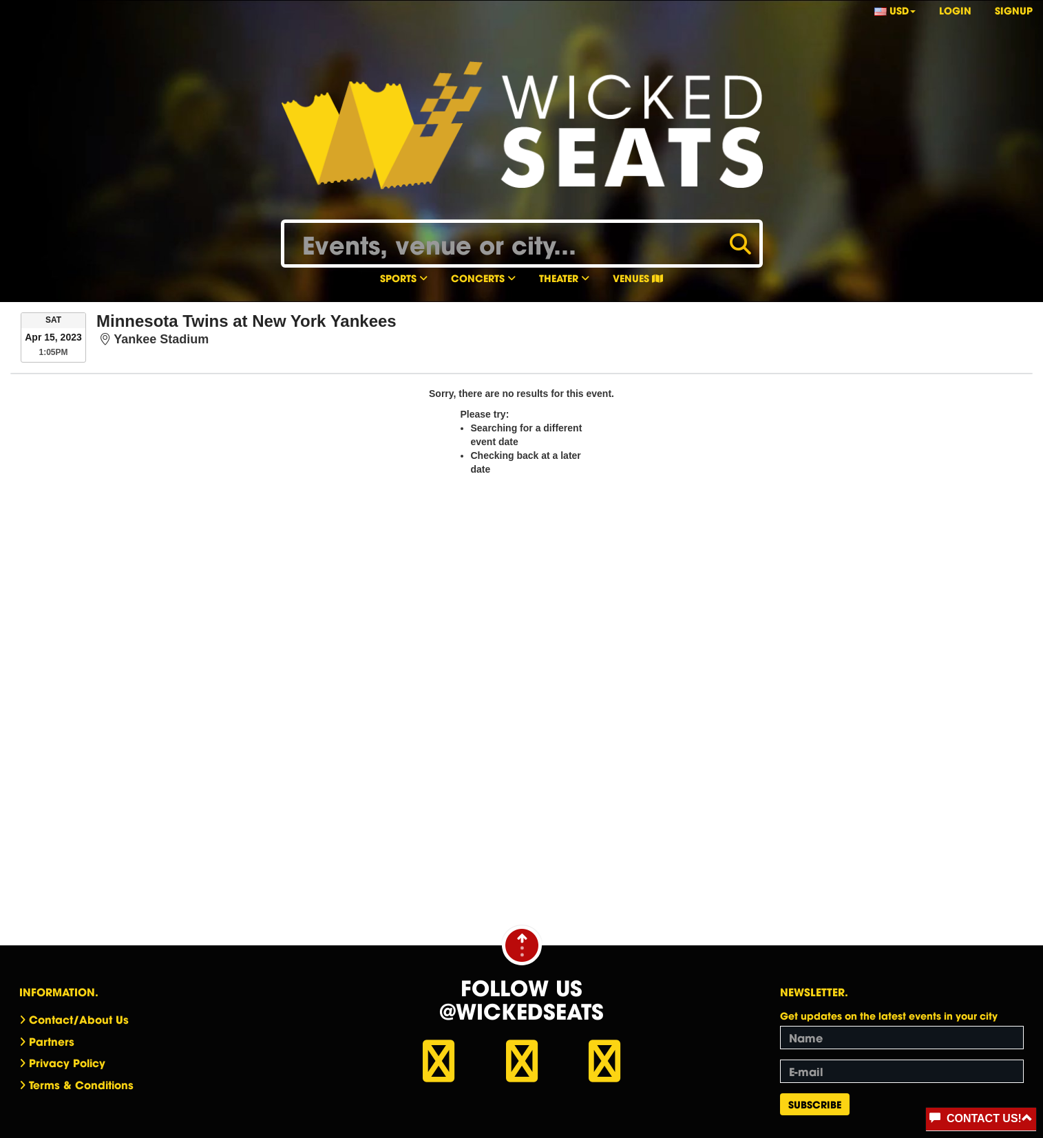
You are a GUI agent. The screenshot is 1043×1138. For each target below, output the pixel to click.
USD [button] (895, 10)
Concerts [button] (483, 277)
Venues (638, 277)
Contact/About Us (79, 1019)
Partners (51, 1041)
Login (955, 10)
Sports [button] (404, 277)
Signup (1014, 10)
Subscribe (814, 1104)
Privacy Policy (67, 1062)
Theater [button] (564, 277)
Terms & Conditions (81, 1084)
